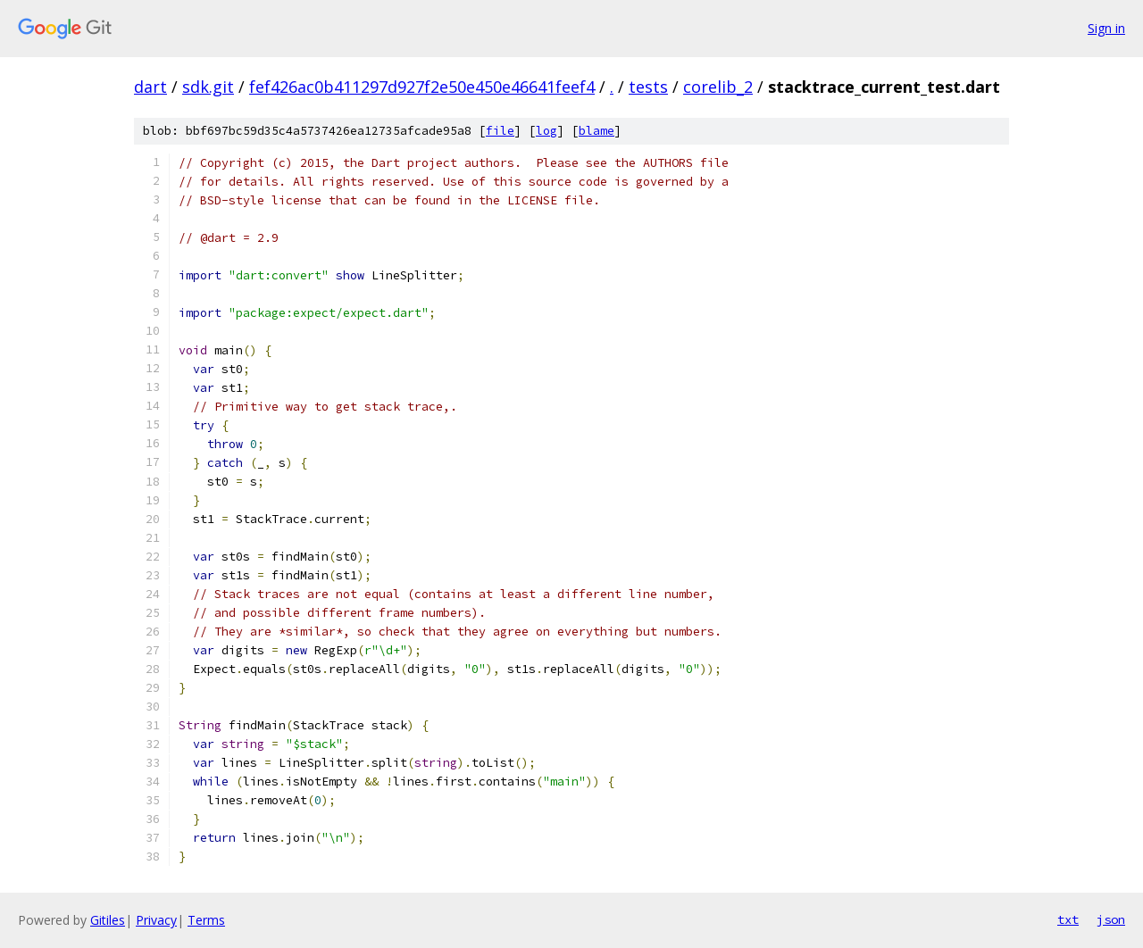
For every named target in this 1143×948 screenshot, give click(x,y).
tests (648, 86)
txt (1068, 919)
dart (150, 86)
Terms (206, 919)
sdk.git (208, 86)
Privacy (156, 919)
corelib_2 (718, 86)
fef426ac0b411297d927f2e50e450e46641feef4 (422, 86)
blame (596, 130)
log (546, 130)
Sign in (1106, 28)
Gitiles (107, 919)
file (500, 130)
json (1111, 919)
